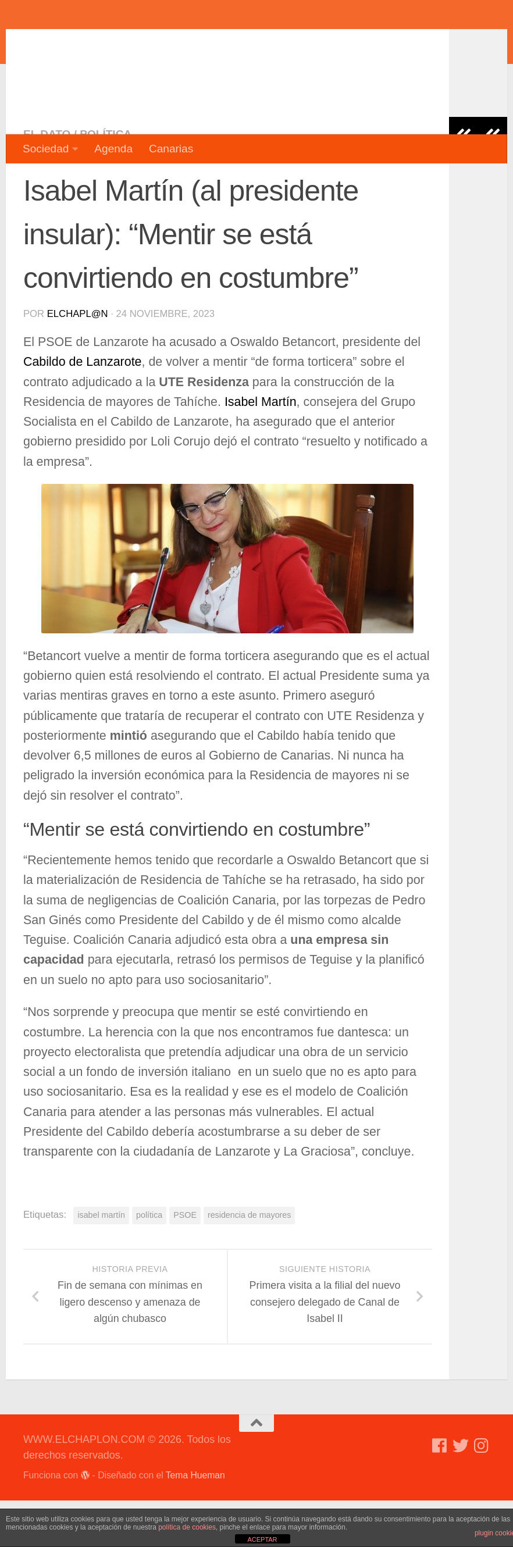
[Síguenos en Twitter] (461, 1492)
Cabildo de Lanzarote (82, 408)
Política (105, 180)
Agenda (113, 148)
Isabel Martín (261, 448)
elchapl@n (77, 360)
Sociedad (46, 148)
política (149, 1261)
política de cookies (187, 1527)
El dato (46, 180)
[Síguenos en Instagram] (481, 1492)
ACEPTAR (262, 1539)
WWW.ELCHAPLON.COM (193, 43)
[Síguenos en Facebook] (440, 1492)
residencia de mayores (249, 1261)
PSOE (185, 1261)
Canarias (171, 148)
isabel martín (101, 1261)
